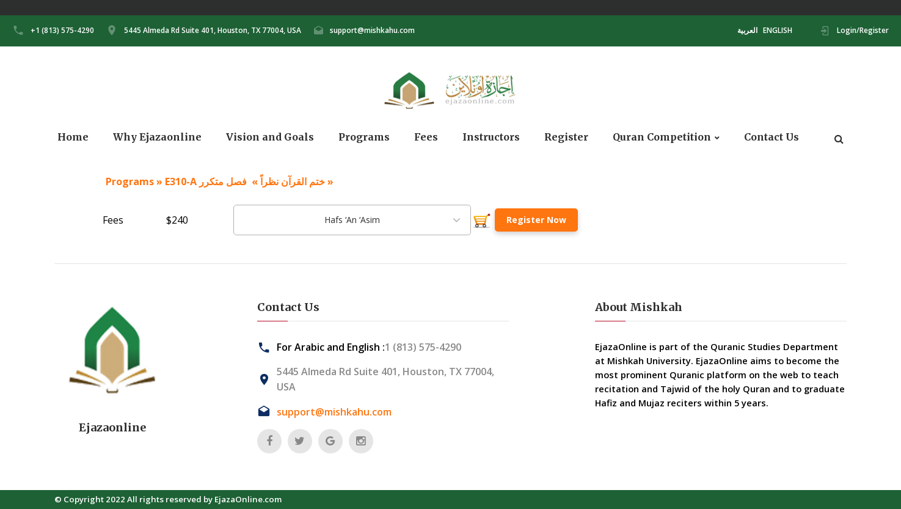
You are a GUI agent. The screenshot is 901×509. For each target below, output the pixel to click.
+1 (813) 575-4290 (62, 30)
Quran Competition (662, 137)
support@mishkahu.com (372, 30)
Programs (364, 137)
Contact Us (771, 137)
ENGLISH (777, 30)
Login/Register (863, 30)
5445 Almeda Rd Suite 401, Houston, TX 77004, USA (212, 30)
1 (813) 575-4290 (423, 347)
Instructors (491, 137)
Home (73, 137)
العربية (747, 30)
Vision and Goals (270, 137)
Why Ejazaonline (157, 137)
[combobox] (352, 220)
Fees (426, 137)
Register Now (536, 219)
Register (566, 137)
